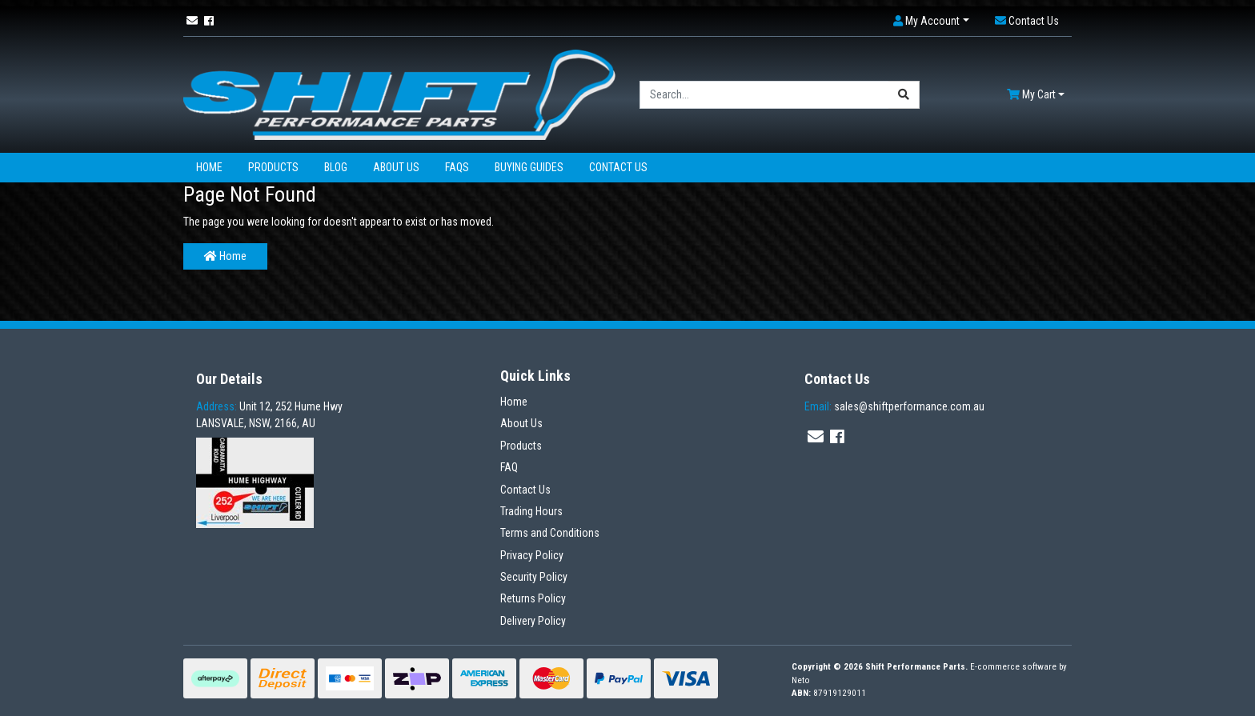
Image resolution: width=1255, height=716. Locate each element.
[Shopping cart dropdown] (1036, 94)
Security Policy (533, 576)
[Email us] (192, 20)
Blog (335, 167)
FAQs (457, 167)
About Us (396, 167)
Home (209, 167)
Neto (801, 680)
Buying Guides (529, 167)
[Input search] (764, 95)
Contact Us (618, 167)
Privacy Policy (531, 555)
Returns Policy (533, 598)
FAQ (509, 467)
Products (273, 167)
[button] (931, 21)
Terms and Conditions (549, 532)
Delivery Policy (533, 620)
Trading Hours (531, 511)
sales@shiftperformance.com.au (894, 406)
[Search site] (904, 95)
